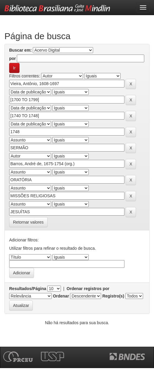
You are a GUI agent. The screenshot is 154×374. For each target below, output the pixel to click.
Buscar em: (20, 50)
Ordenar (61, 296)
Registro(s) (113, 296)
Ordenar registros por (88, 288)
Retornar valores (28, 222)
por (12, 58)
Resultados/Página (27, 288)
